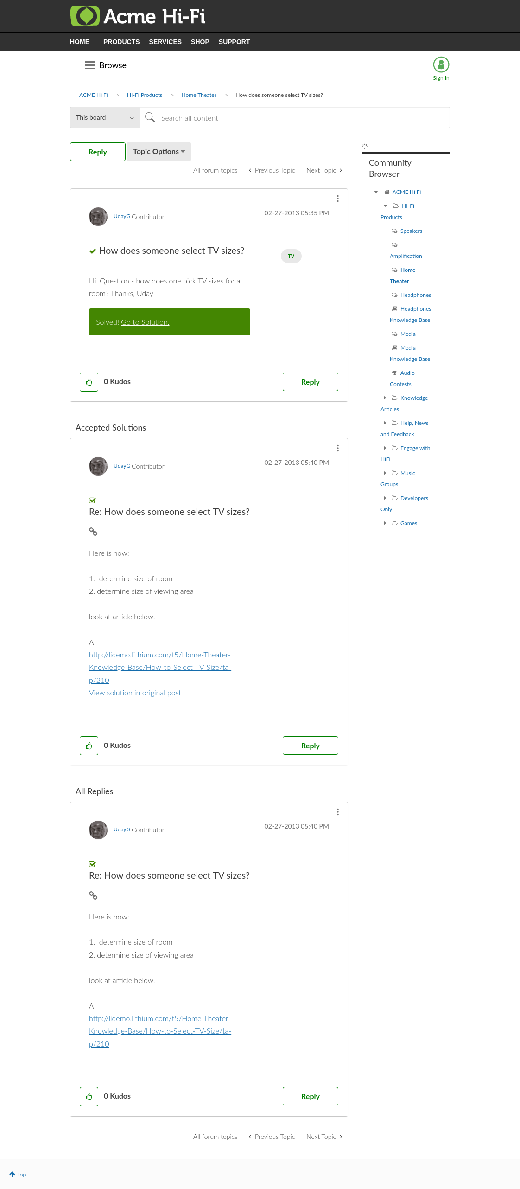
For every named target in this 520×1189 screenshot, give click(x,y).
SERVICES (165, 41)
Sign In (441, 77)
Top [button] (21, 1174)
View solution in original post (135, 692)
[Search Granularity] (105, 117)
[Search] (295, 117)
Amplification (406, 255)
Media (408, 333)
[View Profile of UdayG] (122, 215)
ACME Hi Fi (93, 94)
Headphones (415, 294)
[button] (337, 198)
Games (408, 523)
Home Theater (199, 94)
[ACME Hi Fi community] (375, 191)
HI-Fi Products (144, 94)
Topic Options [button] (156, 151)
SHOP (200, 41)
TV (291, 256)
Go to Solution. (145, 321)
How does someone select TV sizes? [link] (279, 94)
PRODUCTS (121, 41)
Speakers (411, 230)
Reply (310, 381)
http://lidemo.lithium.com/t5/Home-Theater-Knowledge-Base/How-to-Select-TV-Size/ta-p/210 (160, 667)
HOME (79, 41)
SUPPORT (234, 41)
